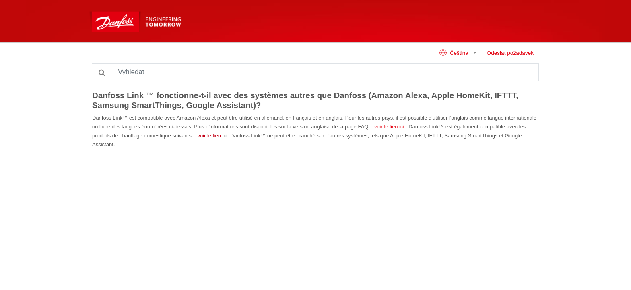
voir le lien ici (388, 127)
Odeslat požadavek (510, 53)
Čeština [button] (454, 53)
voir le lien (208, 136)
